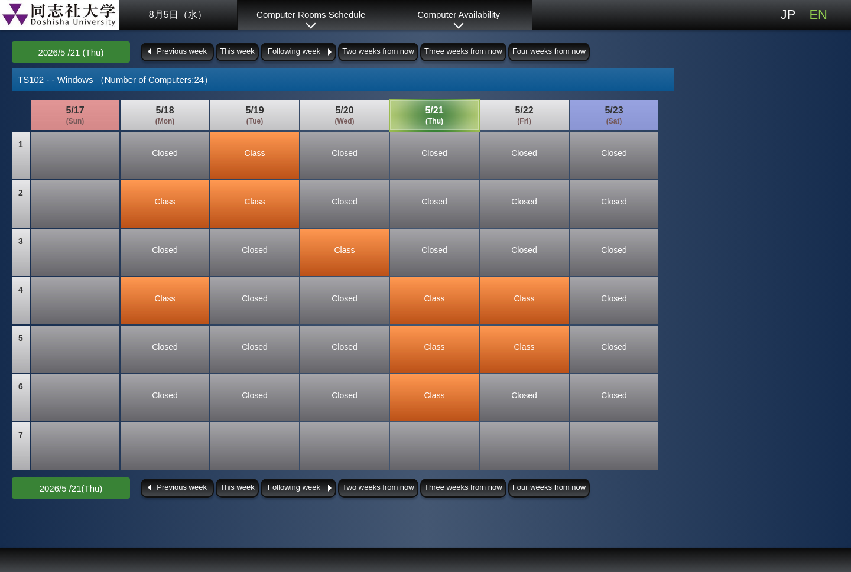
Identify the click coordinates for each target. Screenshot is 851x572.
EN (818, 14)
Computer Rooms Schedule (310, 14)
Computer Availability (458, 14)
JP (787, 14)
